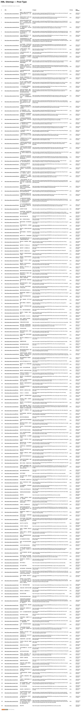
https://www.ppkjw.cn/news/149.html (12, 216)
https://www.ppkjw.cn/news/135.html (12, 260)
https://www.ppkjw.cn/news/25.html (11, 624)
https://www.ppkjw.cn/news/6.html (11, 686)
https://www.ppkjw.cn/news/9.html (11, 676)
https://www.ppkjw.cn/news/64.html (11, 492)
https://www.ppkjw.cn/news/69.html (11, 476)
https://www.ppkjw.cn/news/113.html (12, 331)
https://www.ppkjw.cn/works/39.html (11, 576)
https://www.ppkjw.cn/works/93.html (11, 396)
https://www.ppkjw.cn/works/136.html (12, 257)
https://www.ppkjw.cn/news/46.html (11, 552)
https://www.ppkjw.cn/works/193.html (12, 27)
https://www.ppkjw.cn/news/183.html (12, 71)
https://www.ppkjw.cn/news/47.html (11, 548)
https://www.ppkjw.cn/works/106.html (12, 354)
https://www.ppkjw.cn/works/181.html (12, 78)
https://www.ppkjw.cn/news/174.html (12, 110)
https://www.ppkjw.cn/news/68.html (11, 479)
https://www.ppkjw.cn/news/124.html (12, 296)
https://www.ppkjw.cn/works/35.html (11, 590)
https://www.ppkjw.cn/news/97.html (11, 383)
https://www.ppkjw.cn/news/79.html (11, 443)
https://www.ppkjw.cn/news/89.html (11, 410)
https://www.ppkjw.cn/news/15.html (11, 657)
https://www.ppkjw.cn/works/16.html (11, 654)
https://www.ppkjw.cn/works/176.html (12, 101)
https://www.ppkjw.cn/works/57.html (11, 515)
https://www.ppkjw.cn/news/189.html (12, 45)
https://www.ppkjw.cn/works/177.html (12, 95)
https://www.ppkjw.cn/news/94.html (11, 392)
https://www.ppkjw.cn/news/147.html (12, 222)
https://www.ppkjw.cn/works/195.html (12, 17)
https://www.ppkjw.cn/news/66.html (11, 486)
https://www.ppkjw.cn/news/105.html (12, 358)
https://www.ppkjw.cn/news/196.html (12, 13)
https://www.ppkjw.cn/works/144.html (12, 232)
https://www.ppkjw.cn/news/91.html (11, 402)
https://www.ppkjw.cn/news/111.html (12, 338)
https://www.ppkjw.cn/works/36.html (11, 587)
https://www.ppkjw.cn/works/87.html (11, 417)
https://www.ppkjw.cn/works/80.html (11, 439)
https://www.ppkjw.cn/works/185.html (12, 61)
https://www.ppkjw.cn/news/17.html (11, 651)
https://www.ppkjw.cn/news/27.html (11, 617)
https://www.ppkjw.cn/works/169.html (12, 130)
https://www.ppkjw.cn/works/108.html (12, 347)
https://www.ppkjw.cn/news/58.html (11, 512)
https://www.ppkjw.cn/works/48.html (11, 545)
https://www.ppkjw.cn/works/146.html (12, 225)
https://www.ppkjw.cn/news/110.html (12, 341)
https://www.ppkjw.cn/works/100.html (12, 373)
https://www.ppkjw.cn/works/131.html (12, 273)
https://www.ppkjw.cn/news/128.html (12, 283)
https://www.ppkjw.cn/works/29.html (11, 611)
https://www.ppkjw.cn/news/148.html (12, 219)
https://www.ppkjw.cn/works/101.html (12, 370)
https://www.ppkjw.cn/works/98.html (11, 380)
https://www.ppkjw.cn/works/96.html (11, 386)
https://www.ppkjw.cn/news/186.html (12, 56)
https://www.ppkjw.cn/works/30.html (11, 608)
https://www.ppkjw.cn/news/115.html (12, 325)
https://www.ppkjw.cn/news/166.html (12, 143)
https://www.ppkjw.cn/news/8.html (11, 679)
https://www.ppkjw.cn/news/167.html (12, 139)
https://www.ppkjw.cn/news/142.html (12, 238)
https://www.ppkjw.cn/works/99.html (11, 376)
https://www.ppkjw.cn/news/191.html (12, 35)
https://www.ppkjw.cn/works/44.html (11, 559)
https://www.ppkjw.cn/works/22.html (11, 635)
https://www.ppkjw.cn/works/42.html (11, 565)
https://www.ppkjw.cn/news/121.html (12, 306)
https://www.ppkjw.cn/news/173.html (12, 114)
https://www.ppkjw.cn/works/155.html (12, 191)
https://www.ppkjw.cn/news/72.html (11, 466)
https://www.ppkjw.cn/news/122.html (12, 303)
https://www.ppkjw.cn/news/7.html (11, 683)
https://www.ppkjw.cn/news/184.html (12, 66)
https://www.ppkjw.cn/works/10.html (11, 673)
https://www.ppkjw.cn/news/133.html (12, 267)
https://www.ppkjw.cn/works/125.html (12, 293)
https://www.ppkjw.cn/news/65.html (11, 489)
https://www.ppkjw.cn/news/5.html (11, 689)
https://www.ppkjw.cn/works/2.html (11, 701)
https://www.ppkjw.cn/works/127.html (12, 287)
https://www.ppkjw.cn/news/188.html (12, 49)
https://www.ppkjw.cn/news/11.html (11, 669)
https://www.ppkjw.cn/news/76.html (11, 453)
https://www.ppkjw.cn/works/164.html (12, 152)
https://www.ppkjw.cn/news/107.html (12, 350)
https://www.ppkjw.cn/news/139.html (12, 248)
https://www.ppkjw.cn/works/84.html (11, 426)
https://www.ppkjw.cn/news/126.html (12, 290)
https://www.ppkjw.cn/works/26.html (11, 621)
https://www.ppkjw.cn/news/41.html (11, 568)
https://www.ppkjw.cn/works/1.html (11, 705)
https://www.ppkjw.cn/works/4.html (11, 692)
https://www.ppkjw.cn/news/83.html (11, 430)
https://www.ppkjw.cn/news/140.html (12, 245)
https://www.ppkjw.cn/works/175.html (12, 106)
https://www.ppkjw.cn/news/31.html (11, 605)
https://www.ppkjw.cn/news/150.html (12, 212)
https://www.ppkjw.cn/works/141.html (12, 242)
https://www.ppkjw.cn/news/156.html (12, 186)
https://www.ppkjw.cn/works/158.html (12, 176)
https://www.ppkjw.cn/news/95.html (11, 390)
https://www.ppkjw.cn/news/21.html (11, 638)
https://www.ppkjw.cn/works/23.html (11, 632)
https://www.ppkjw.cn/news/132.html (12, 270)
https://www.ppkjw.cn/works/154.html (12, 194)
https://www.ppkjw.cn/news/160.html (12, 168)
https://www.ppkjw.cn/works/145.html (12, 229)
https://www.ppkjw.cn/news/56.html (11, 519)
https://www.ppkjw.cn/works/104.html (12, 361)
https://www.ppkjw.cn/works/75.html (11, 456)
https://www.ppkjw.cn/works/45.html (11, 556)
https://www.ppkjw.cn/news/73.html (11, 463)
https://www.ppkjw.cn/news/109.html (12, 344)
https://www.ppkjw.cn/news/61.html (11, 501)
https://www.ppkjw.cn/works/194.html (12, 22)
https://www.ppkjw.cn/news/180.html (12, 82)
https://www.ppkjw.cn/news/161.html (12, 164)
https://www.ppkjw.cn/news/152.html (12, 205)
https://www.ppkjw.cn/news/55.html (11, 523)
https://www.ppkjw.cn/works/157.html (12, 181)
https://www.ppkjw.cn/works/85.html (11, 423)
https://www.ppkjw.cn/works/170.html (12, 127)
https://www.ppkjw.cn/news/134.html (12, 264)
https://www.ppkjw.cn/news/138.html (12, 250)
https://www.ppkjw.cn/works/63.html (11, 494)
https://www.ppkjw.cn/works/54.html (11, 526)
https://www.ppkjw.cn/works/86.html (11, 420)
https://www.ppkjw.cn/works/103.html (12, 364)
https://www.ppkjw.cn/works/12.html (11, 666)
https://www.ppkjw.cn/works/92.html (11, 399)
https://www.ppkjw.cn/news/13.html (11, 663)
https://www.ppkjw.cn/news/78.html (11, 446)
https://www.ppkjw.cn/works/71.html (11, 470)
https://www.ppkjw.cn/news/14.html (11, 660)
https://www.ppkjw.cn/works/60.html (11, 504)
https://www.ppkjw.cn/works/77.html (11, 449)
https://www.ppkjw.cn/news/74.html (11, 459)
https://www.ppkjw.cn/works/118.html (12, 316)
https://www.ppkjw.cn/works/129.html (12, 280)
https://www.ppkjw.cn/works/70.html (11, 473)
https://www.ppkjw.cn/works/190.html (12, 40)
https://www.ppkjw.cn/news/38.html (11, 580)
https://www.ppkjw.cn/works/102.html (12, 367)
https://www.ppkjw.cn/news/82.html (11, 433)
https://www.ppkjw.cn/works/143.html (12, 235)
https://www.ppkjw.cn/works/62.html (11, 498)
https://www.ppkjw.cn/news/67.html (11, 482)
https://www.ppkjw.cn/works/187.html (12, 52)
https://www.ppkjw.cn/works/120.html (12, 309)
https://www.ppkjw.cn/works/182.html (12, 74)
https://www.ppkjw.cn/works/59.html (11, 508)
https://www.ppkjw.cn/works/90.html (11, 406)
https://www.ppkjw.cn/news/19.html (11, 645)
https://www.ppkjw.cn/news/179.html (12, 86)
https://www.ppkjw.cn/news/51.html (11, 535)
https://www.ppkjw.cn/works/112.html (12, 334)
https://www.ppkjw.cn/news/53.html (11, 529)
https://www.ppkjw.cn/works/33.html (11, 596)
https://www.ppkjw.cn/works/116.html (12, 322)
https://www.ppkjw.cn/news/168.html (12, 134)
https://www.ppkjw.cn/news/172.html (12, 119)
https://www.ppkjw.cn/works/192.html (12, 31)
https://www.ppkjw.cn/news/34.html (11, 593)
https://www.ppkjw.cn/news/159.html (12, 172)
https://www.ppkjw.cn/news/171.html (12, 123)
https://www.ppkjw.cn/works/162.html (12, 161)
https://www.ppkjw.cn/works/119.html (12, 312)
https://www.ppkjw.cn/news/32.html (11, 600)
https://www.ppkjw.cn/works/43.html (11, 562)
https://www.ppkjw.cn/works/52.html (11, 532)
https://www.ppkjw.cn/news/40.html (11, 572)
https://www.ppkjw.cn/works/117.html (12, 319)
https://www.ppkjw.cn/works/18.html (11, 648)
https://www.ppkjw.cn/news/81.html (11, 436)
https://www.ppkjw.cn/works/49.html (11, 542)
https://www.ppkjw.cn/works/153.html (12, 200)
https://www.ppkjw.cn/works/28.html (11, 614)
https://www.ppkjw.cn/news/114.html (12, 328)
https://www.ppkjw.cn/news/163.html (12, 157)
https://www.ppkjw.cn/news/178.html (12, 90)
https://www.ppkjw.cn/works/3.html (11, 696)
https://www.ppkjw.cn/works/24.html (11, 628)
